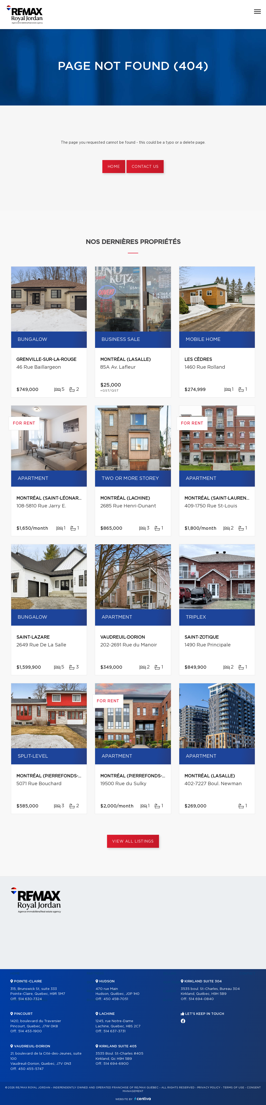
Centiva (142, 1098)
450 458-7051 (115, 999)
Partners (95, 973)
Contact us (145, 167)
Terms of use (233, 1087)
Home (114, 167)
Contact (248, 973)
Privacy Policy (208, 1087)
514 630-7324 (30, 999)
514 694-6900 (116, 1064)
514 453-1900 (30, 1031)
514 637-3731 (114, 1031)
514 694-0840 (201, 999)
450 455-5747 (31, 1069)
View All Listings (133, 841)
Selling (169, 973)
